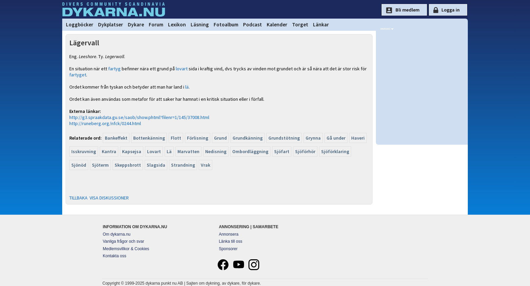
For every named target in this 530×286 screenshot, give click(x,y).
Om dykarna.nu (116, 234)
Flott (176, 138)
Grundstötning (284, 138)
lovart (182, 69)
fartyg (114, 69)
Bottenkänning (149, 138)
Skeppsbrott (128, 165)
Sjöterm (100, 165)
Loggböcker (79, 24)
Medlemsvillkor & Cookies (126, 248)
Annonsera (228, 234)
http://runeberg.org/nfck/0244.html (105, 123)
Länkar (321, 24)
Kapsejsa (131, 151)
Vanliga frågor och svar (123, 241)
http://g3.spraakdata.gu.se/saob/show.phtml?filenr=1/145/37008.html (139, 117)
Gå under (336, 138)
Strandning (183, 165)
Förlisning (197, 138)
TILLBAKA (78, 198)
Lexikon (177, 24)
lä (187, 87)
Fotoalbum (226, 24)
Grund (220, 138)
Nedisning (215, 151)
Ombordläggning (250, 151)
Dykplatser (110, 24)
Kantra (109, 151)
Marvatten (188, 151)
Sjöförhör (305, 151)
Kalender (277, 24)
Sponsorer (228, 248)
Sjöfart (281, 151)
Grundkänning (248, 138)
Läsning (200, 24)
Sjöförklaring (335, 151)
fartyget (77, 75)
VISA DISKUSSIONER (109, 198)
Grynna (313, 138)
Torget (300, 24)
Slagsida (156, 165)
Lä (169, 151)
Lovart (154, 151)
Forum (156, 24)
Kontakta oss (114, 256)
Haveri (358, 138)
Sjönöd (78, 165)
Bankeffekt (116, 138)
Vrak (205, 165)
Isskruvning (83, 151)
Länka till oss (230, 241)
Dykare (136, 24)
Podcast (252, 24)
